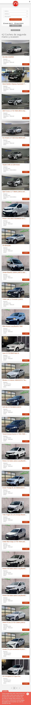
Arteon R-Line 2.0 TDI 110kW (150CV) (13, 622)
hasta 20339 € (19, 23)
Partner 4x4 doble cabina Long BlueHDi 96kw (15, 461)
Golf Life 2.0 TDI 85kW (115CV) (11, 407)
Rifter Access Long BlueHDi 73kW (12, 326)
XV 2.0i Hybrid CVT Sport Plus (11, 676)
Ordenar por (15, 30)
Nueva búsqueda (15, 19)
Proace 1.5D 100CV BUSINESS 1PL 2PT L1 (15, 218)
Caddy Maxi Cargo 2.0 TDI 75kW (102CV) (14, 541)
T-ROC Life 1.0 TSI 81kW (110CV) (12, 299)
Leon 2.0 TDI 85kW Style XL (10, 353)
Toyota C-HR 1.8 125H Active (11, 164)
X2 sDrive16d (6, 245)
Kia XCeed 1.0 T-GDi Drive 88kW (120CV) (14, 138)
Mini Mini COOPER (8, 57)
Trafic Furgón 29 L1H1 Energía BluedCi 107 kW (16, 514)
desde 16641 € (9, 23)
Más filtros (15, 25)
